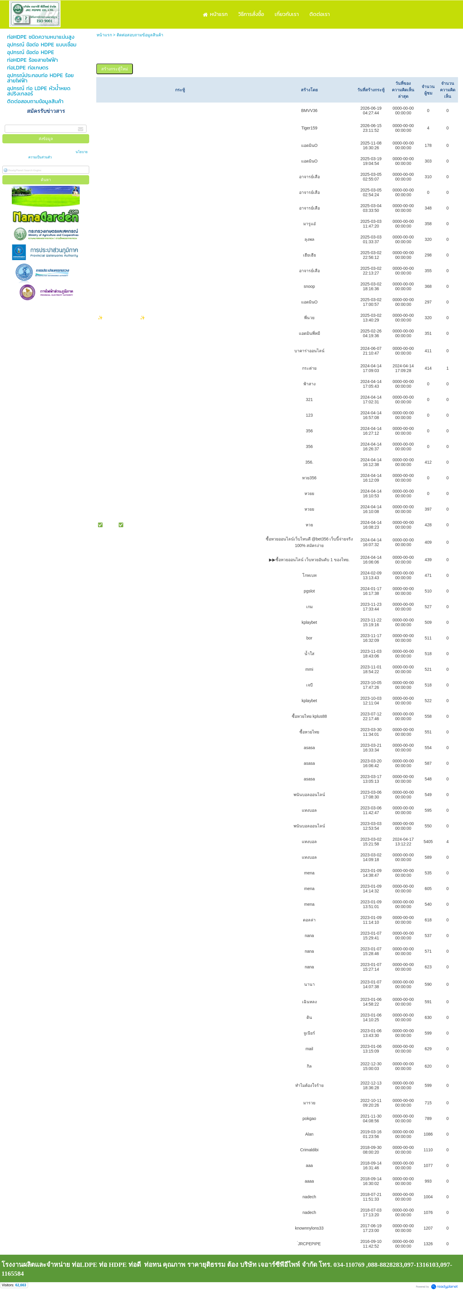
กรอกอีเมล (14, 121)
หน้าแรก (104, 35)
